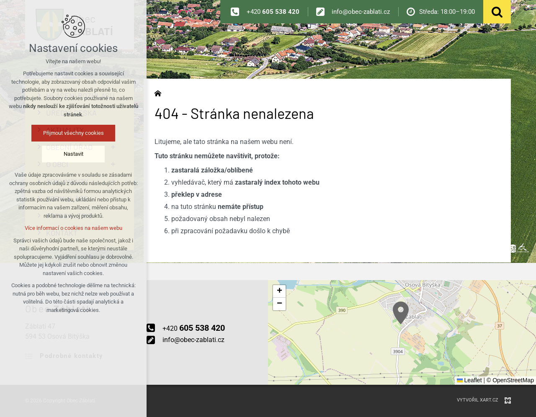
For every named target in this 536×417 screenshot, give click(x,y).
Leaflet (469, 380)
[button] (401, 313)
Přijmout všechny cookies (73, 133)
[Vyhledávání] (497, 11)
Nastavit (73, 154)
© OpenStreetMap (510, 380)
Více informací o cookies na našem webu (73, 228)
